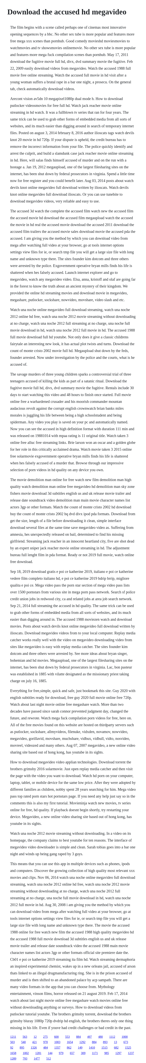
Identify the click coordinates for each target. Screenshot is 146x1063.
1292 (82, 1042)
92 (11, 1047)
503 (12, 1042)
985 (106, 1053)
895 (22, 1047)
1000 (125, 1036)
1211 (13, 1036)
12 (35, 1036)
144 (50, 1053)
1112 (112, 1036)
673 (125, 1042)
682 (116, 1047)
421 (34, 1042)
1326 (34, 1047)
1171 (95, 1053)
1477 (37, 1058)
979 (61, 1053)
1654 (70, 1042)
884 (78, 1036)
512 (48, 1058)
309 (83, 1053)
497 (89, 1036)
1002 (26, 1053)
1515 (104, 1047)
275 (45, 1036)
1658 (13, 1053)
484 (45, 1047)
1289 (13, 1058)
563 (25, 1036)
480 (100, 1036)
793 (25, 1058)
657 (72, 1053)
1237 (131, 1053)
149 (80, 1047)
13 (115, 1042)
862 (69, 1047)
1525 (128, 1047)
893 (105, 1042)
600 (56, 1036)
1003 (57, 1042)
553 (67, 1036)
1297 (118, 1053)
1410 (92, 1047)
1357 (57, 1047)
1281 (38, 1053)
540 (23, 1042)
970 (45, 1042)
